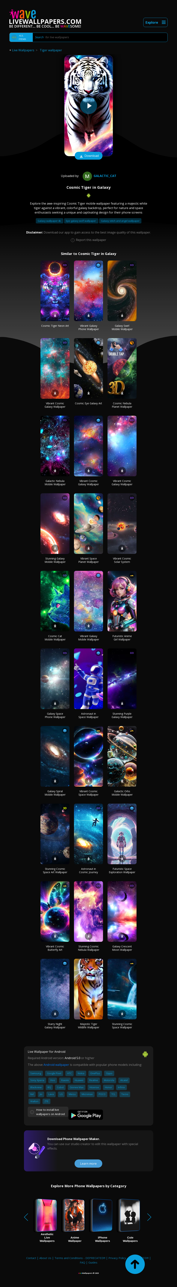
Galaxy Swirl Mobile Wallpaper (122, 327)
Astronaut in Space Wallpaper (88, 715)
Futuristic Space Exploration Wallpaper (122, 870)
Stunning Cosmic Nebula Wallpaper (88, 948)
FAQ (82, 1262)
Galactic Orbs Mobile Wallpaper (122, 792)
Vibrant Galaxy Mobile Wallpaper (88, 637)
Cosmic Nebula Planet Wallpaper (122, 405)
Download (88, 156)
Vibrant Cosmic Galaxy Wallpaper (55, 405)
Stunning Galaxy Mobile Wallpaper (55, 560)
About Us (45, 1258)
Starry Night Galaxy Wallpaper (55, 1025)
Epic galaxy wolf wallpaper (81, 220)
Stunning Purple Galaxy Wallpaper (122, 715)
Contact (31, 1258)
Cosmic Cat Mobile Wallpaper (55, 637)
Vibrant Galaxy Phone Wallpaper (88, 327)
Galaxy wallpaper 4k (49, 220)
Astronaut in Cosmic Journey (88, 870)
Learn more (88, 1163)
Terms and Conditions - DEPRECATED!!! (80, 1258)
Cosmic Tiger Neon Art (55, 325)
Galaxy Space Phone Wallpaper (55, 715)
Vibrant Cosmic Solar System (122, 560)
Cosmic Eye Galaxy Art (88, 403)
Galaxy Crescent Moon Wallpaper (122, 948)
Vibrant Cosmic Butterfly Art (55, 948)
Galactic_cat (99, 176)
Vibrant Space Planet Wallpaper (88, 560)
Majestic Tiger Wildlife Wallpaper (88, 1025)
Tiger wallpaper (51, 50)
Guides (92, 1262)
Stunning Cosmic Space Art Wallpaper (55, 870)
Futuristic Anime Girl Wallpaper (122, 637)
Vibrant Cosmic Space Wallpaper (88, 792)
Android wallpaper (56, 1065)
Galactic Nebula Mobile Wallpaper (55, 482)
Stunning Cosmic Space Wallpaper (122, 1025)
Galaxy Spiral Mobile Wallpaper (55, 792)
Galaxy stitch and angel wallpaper (120, 220)
